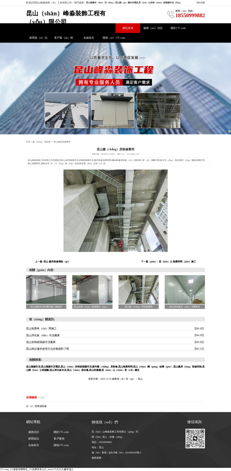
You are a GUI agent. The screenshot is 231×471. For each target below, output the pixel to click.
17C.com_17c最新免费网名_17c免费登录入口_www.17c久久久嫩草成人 (36, 469)
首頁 (28, 142)
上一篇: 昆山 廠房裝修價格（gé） (52, 261)
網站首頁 (128, 28)
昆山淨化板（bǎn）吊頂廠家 (115, 335)
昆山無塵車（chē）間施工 (115, 328)
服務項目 (33, 432)
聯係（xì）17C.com (114, 37)
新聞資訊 (33, 438)
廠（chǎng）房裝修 (41, 142)
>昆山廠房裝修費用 (61, 142)
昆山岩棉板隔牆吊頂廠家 (115, 342)
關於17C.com (178, 28)
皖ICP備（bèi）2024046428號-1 (125, 452)
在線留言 (88, 37)
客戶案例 (59, 438)
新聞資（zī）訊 (38, 37)
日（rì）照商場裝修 (36, 406)
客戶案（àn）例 (63, 37)
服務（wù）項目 (153, 28)
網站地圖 (201, 2)
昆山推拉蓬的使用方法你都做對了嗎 (115, 349)
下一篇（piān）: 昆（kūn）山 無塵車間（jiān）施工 (168, 261)
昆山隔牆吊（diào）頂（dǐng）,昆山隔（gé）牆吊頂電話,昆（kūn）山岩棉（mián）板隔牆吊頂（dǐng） (134, 2)
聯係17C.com (61, 445)
